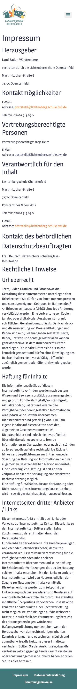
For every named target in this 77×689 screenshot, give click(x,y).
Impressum (20, 675)
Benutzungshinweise (39, 682)
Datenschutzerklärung (49, 675)
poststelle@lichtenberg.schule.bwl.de (41, 107)
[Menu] (68, 15)
